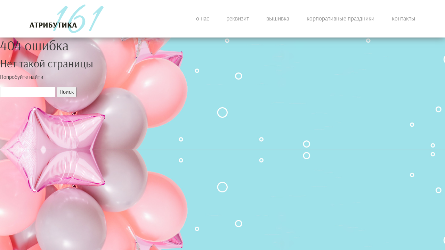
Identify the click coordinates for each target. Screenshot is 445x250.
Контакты (403, 18)
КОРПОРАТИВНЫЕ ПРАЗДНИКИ (340, 18)
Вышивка (277, 18)
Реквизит (237, 18)
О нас (202, 18)
